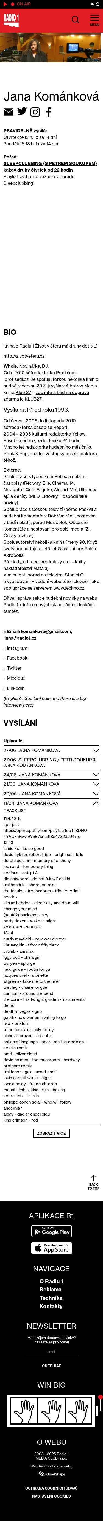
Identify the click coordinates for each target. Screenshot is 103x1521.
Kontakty (51, 1306)
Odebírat (51, 1366)
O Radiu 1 (51, 1281)
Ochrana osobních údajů (51, 1488)
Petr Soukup (76, 760)
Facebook (17, 658)
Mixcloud (16, 678)
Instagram (17, 648)
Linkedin (15, 688)
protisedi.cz (17, 379)
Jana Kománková (39, 750)
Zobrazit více (51, 1133)
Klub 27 (23, 392)
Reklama (51, 1289)
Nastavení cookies (51, 1496)
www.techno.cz (69, 588)
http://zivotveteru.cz (24, 356)
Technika (51, 1298)
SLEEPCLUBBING (23, 163)
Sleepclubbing (37, 760)
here (27, 705)
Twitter (14, 668)
